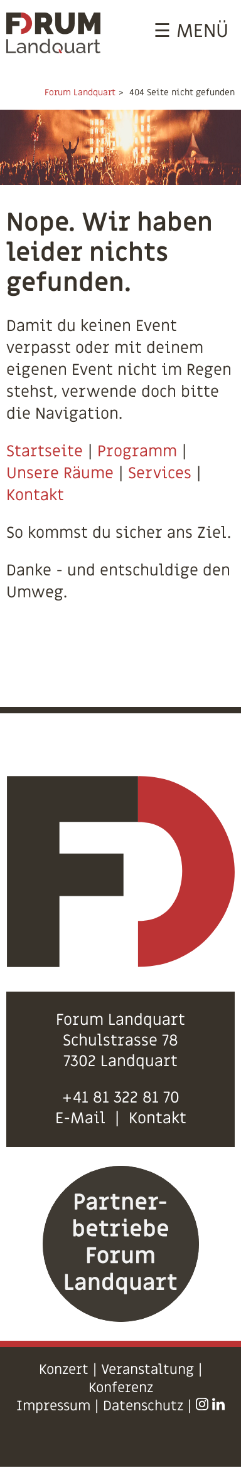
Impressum (53, 1406)
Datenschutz (143, 1406)
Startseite (44, 451)
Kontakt (35, 495)
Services (159, 473)
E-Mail (80, 1118)
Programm (137, 451)
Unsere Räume (60, 473)
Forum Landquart (80, 92)
